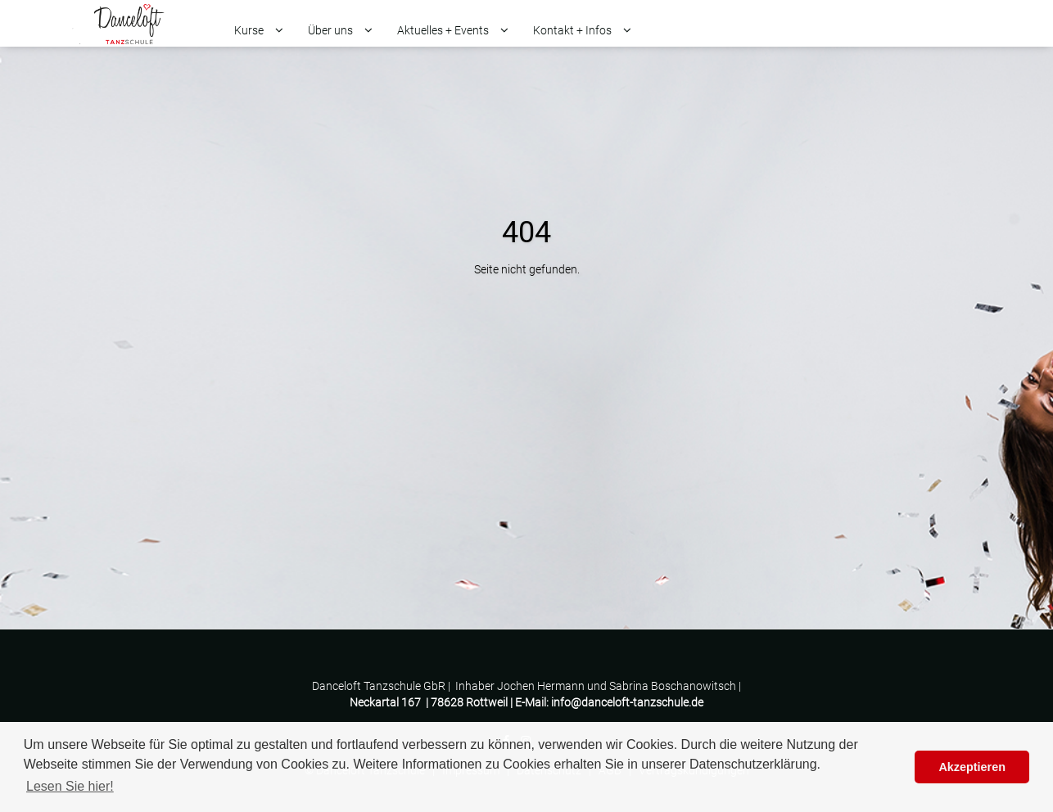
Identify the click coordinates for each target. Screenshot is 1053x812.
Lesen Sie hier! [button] (70, 786)
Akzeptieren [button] (972, 767)
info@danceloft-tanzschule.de (627, 702)
